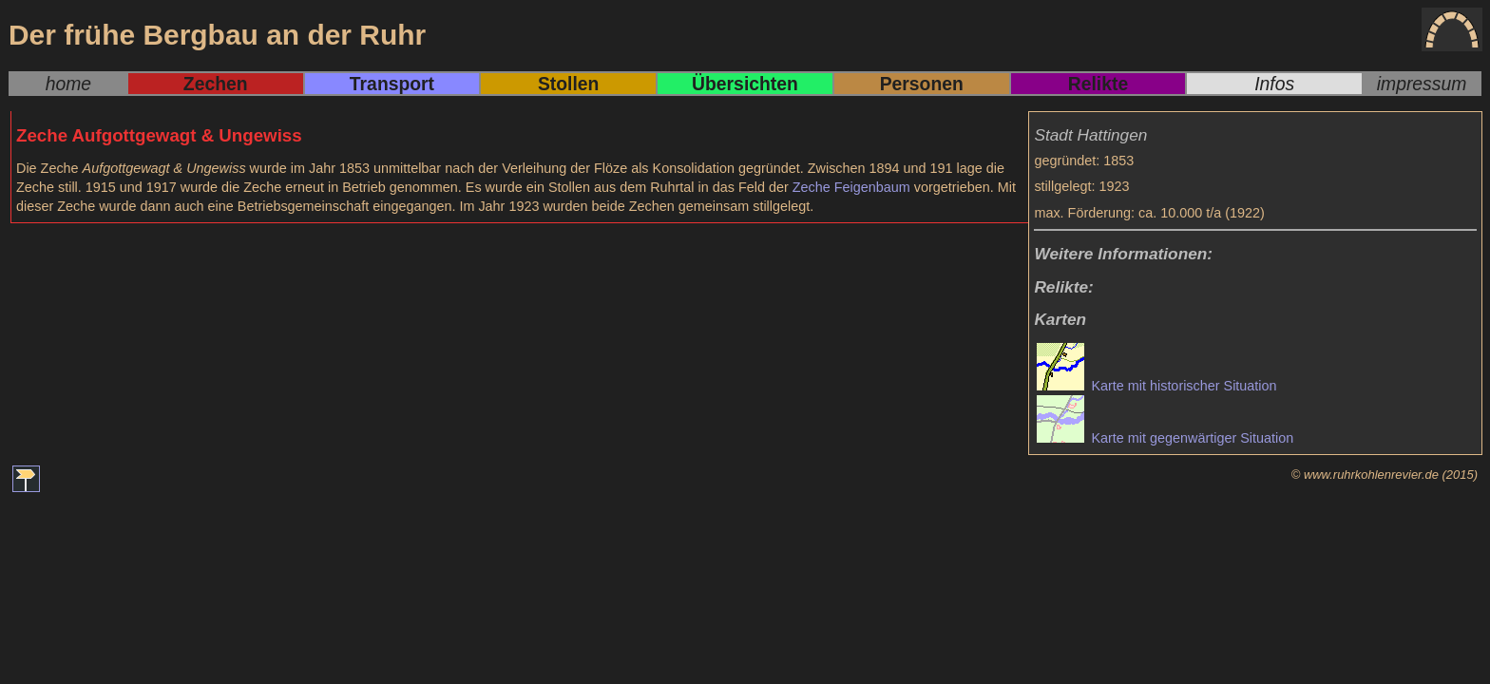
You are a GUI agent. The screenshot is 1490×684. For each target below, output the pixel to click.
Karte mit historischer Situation (1156, 385)
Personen (922, 83)
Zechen (215, 83)
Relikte (1098, 83)
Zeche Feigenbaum (851, 187)
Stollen (568, 83)
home (68, 83)
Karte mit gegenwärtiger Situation (1165, 438)
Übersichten (745, 83)
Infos (1274, 83)
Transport (392, 83)
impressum (1422, 83)
